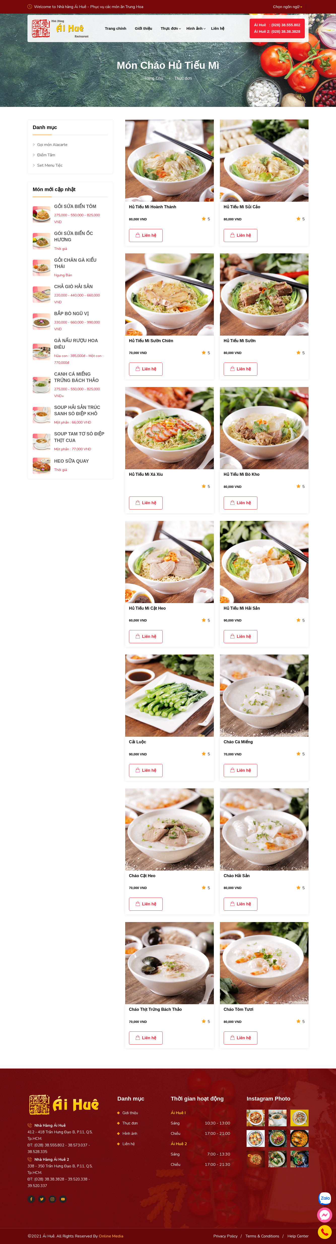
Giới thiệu (143, 28)
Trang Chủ (153, 78)
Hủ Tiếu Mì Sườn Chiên (151, 341)
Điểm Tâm (44, 155)
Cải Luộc (137, 742)
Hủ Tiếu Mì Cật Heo (147, 608)
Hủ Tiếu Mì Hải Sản (242, 608)
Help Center (298, 1236)
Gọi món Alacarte (50, 145)
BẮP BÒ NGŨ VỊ (71, 313)
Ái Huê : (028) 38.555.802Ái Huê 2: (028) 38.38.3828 (277, 28)
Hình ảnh (194, 28)
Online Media (111, 1236)
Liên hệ (217, 28)
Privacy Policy (225, 1236)
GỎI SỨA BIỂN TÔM (75, 206)
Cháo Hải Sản (237, 876)
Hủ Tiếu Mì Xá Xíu (146, 474)
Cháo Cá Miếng (238, 742)
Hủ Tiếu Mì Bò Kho (241, 474)
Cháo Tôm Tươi (238, 1009)
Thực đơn (169, 28)
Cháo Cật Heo (142, 876)
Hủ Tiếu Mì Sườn (240, 341)
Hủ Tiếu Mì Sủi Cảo (242, 207)
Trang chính (115, 28)
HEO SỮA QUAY (71, 461)
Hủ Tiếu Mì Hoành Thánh (152, 207)
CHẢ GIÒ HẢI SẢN (73, 286)
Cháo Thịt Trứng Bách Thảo (155, 1009)
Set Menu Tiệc (47, 165)
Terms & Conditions (262, 1236)
